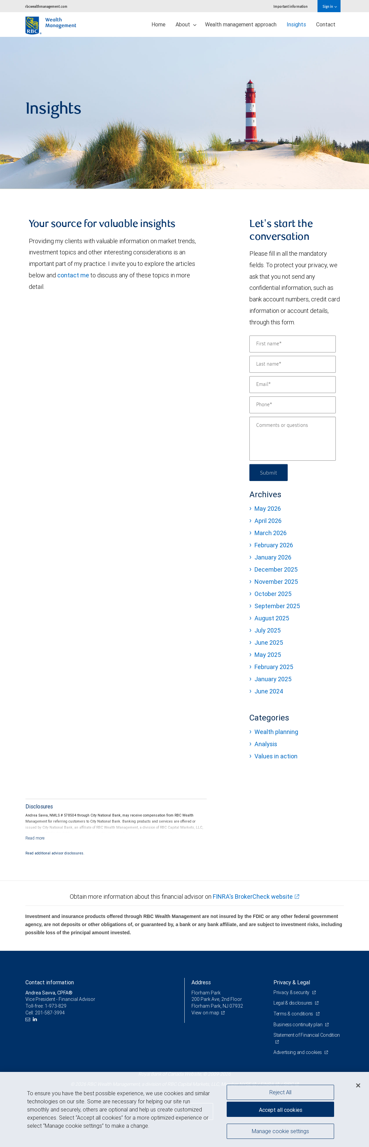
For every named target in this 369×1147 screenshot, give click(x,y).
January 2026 (272, 557)
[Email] (292, 384)
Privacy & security (291, 992)
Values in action (276, 756)
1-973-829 (55, 1006)
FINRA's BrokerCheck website (253, 896)
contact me (73, 275)
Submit (268, 472)
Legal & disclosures (293, 1003)
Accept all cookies (280, 1109)
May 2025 (267, 655)
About (186, 24)
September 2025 (277, 606)
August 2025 (271, 618)
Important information (290, 6)
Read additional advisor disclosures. (54, 853)
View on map (205, 1013)
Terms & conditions (293, 1014)
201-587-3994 (50, 1013)
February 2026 (273, 545)
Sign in (329, 6)
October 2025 (272, 594)
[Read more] (35, 838)
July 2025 (267, 630)
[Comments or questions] (292, 439)
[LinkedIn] (36, 1019)
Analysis (265, 744)
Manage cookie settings (280, 1131)
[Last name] (292, 364)
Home (158, 24)
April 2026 (268, 521)
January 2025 (272, 679)
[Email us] (28, 1019)
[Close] (358, 1085)
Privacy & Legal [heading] (291, 982)
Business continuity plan (298, 1025)
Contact (325, 24)
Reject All (280, 1092)
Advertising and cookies (298, 1052)
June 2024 (268, 691)
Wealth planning (276, 732)
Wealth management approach (240, 24)
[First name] (292, 344)
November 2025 (276, 582)
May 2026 (267, 508)
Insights (296, 24)
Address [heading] (201, 982)
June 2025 (268, 642)
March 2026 (270, 533)
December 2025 (276, 569)
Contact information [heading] (49, 982)
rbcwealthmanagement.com (46, 6)
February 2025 (273, 667)
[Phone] (292, 404)
